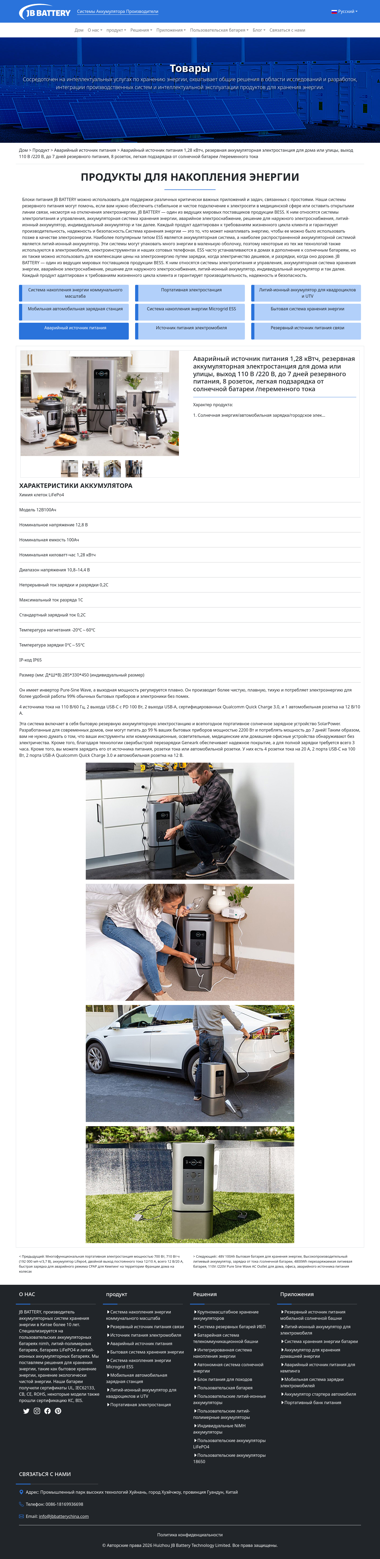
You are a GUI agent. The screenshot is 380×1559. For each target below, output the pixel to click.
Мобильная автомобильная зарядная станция (75, 309)
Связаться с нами (287, 30)
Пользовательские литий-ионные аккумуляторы (229, 1399)
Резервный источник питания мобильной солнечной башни (312, 1315)
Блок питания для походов (222, 1379)
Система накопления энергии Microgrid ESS (191, 309)
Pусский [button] (342, 11)
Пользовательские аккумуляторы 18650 (229, 1458)
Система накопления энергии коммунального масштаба (75, 293)
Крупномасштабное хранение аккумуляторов (226, 1315)
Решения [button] (139, 30)
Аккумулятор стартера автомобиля (318, 1394)
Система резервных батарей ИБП (229, 1327)
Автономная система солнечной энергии (228, 1368)
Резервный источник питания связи (307, 328)
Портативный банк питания (310, 1402)
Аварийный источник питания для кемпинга (317, 1368)
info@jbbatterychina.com (64, 1516)
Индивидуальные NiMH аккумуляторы (219, 1429)
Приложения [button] (169, 30)
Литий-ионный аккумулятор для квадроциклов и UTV (307, 293)
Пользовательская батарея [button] (217, 30)
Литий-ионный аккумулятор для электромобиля (315, 1330)
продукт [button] (115, 30)
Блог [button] (257, 30)
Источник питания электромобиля (191, 328)
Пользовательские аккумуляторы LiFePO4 (229, 1444)
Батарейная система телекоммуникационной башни (225, 1338)
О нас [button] (93, 30)
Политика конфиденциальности (190, 1535)
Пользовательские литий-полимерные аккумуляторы (221, 1414)
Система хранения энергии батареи (319, 1341)
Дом (79, 30)
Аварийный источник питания (75, 328)
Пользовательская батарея (223, 1388)
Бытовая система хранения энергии (307, 309)
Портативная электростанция (191, 290)
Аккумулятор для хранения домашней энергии (310, 1353)
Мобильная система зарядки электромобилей (312, 1382)
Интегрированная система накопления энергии (222, 1353)
